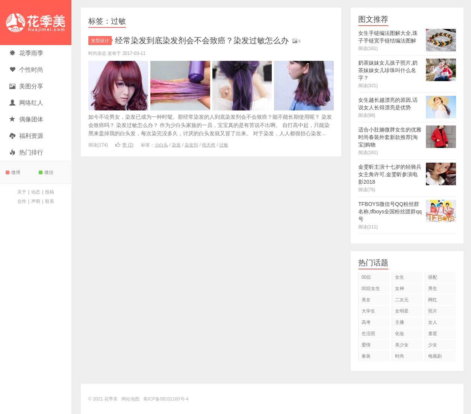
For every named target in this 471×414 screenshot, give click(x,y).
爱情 (366, 345)
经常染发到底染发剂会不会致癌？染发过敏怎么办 (206, 40)
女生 (399, 277)
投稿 (49, 192)
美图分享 (26, 86)
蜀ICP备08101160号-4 (165, 399)
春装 (366, 356)
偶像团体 (26, 119)
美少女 (402, 345)
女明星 (402, 311)
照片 (432, 311)
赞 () (124, 145)
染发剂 (191, 145)
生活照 (368, 333)
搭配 (432, 277)
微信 (46, 172)
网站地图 (130, 399)
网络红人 (26, 103)
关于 (21, 192)
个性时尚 (26, 69)
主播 (399, 322)
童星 (432, 333)
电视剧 (435, 356)
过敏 (223, 145)
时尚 (399, 356)
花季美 (35, 22)
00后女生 (371, 288)
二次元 (402, 299)
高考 (366, 322)
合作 (21, 201)
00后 (366, 277)
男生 (432, 288)
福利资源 (26, 136)
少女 (432, 345)
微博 (13, 172)
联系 (49, 201)
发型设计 (101, 40)
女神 (399, 288)
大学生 (368, 311)
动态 (35, 192)
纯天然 (208, 145)
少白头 (161, 145)
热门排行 (26, 152)
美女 (366, 299)
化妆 (399, 333)
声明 (35, 201)
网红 (432, 299)
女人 (432, 322)
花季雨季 (26, 53)
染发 (176, 145)
